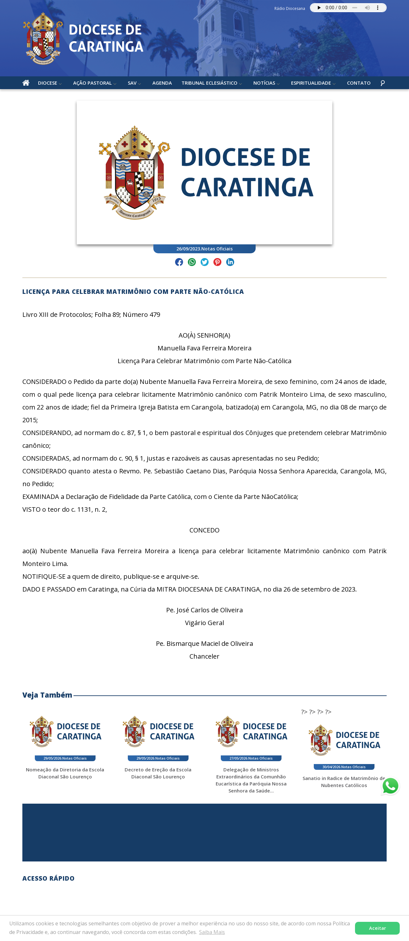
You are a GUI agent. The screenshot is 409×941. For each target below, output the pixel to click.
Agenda (162, 83)
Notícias (264, 83)
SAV (132, 83)
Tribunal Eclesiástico (209, 83)
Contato (359, 83)
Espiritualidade (311, 83)
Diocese (47, 83)
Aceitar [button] (377, 928)
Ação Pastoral (92, 83)
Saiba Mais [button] (212, 932)
